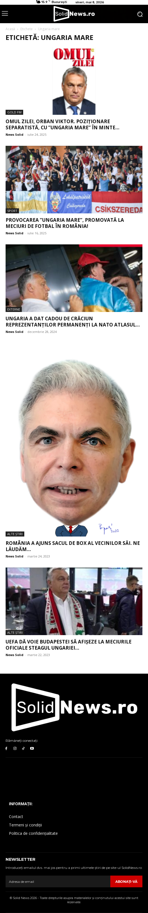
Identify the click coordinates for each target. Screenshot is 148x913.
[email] (58, 881)
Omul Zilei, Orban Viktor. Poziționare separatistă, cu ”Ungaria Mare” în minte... (63, 124)
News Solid (14, 134)
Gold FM (14, 112)
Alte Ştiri (15, 534)
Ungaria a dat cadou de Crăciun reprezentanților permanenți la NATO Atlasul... (73, 321)
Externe (13, 309)
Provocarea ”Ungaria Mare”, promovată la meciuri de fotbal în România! (65, 223)
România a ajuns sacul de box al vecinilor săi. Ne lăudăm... (73, 546)
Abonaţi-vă (126, 881)
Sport (12, 211)
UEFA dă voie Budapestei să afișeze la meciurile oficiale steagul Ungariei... (69, 644)
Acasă (10, 29)
